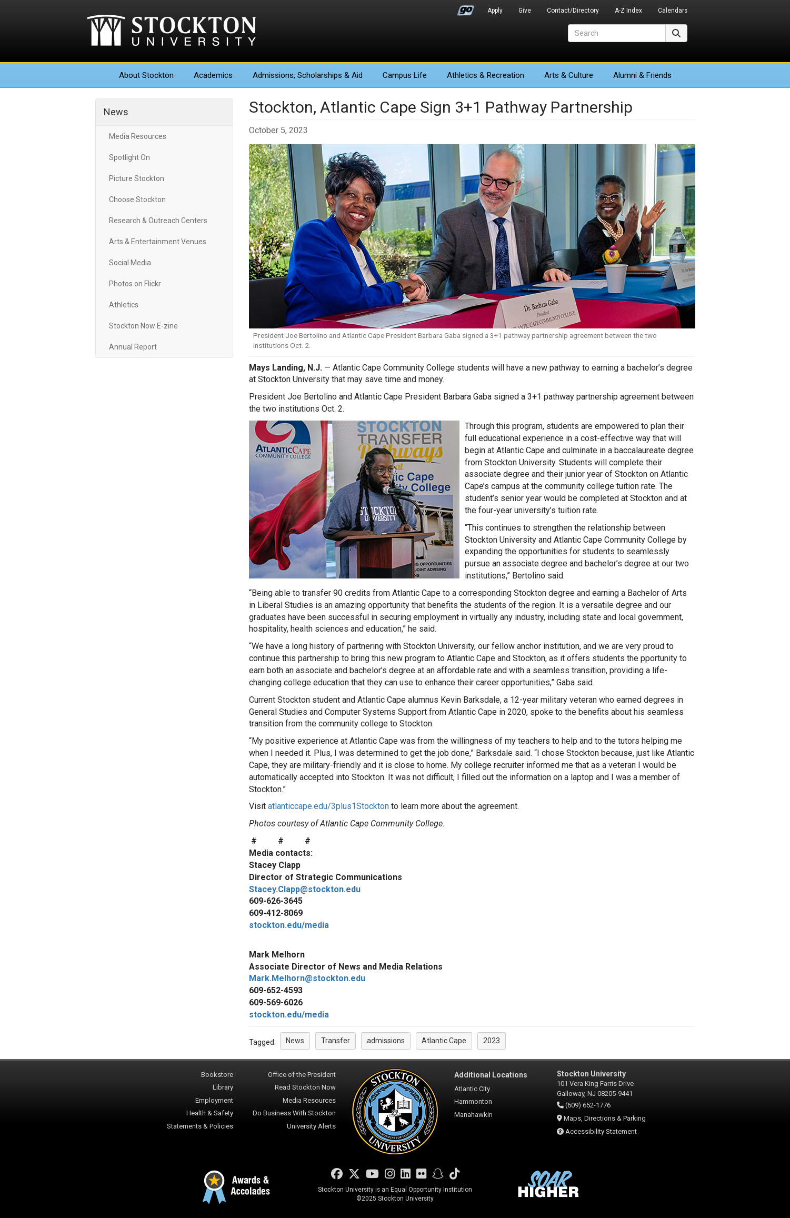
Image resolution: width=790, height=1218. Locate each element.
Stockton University (171, 31)
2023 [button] (491, 1040)
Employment (214, 1100)
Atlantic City (472, 1089)
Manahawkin (473, 1115)
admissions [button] (386, 1040)
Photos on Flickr (135, 283)
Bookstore (217, 1075)
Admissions (308, 75)
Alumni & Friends (642, 75)
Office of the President (302, 1075)
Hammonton (473, 1101)
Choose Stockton (137, 199)
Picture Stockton (136, 178)
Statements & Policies (200, 1126)
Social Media (130, 262)
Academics (213, 75)
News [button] (295, 1040)
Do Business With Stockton (294, 1113)
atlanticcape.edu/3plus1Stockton (328, 806)
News (116, 111)
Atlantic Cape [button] (444, 1040)
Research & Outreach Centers (158, 220)
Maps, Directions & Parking (605, 1118)
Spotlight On (129, 157)
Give (524, 10)
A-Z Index (628, 10)
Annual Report (133, 347)
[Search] (617, 33)
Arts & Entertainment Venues (157, 241)
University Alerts (311, 1126)
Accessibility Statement (601, 1131)
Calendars (672, 10)
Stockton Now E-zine (143, 326)
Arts (568, 75)
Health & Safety (209, 1113)
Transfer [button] (335, 1040)
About (146, 75)
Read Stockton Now (305, 1087)
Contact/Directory (573, 10)
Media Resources (137, 136)
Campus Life (405, 75)
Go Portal (465, 8)
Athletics (485, 75)
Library (223, 1087)
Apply (495, 10)
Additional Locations (490, 1075)
